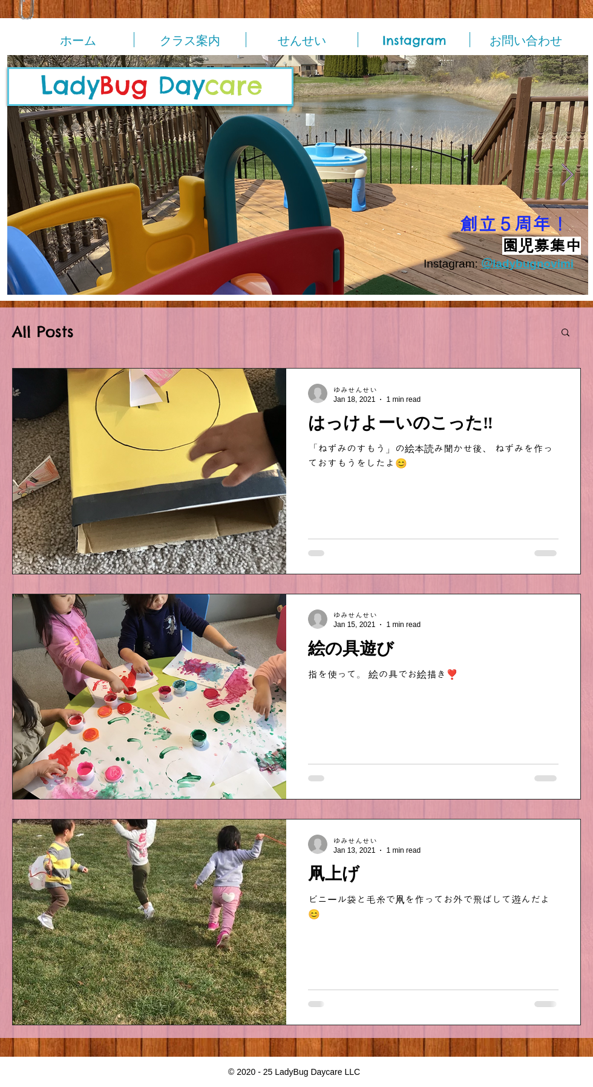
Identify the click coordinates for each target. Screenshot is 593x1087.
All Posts (43, 332)
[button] (565, 333)
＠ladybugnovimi (527, 263)
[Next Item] (567, 175)
